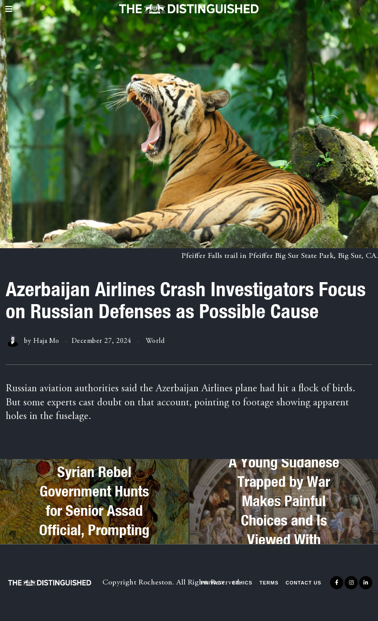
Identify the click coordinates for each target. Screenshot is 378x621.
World (155, 341)
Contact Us (303, 582)
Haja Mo (46, 341)
